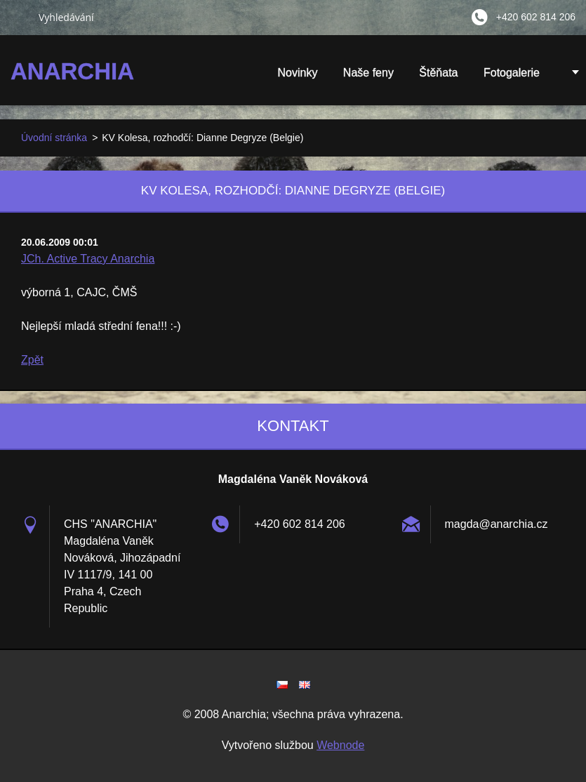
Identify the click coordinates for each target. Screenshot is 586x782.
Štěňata (438, 77)
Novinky (297, 73)
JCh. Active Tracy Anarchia (87, 259)
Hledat (19, 16)
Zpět (32, 360)
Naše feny (368, 73)
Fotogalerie (511, 77)
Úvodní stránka (54, 137)
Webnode (340, 745)
